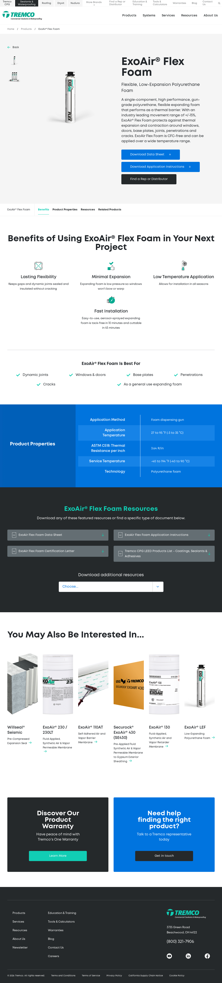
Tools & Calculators (160, 3)
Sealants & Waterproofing (26, 3)
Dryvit (60, 3)
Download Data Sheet (147, 154)
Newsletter (20, 948)
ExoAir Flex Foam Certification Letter (57, 551)
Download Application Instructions (157, 167)
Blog (194, 3)
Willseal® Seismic (22, 697)
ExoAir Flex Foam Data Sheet (57, 535)
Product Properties (64, 209)
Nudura (75, 3)
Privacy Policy (114, 976)
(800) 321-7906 (180, 942)
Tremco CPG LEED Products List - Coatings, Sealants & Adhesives (164, 554)
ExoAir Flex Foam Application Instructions (164, 535)
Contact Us (207, 3)
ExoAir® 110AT (93, 697)
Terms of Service (91, 976)
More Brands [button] (94, 2)
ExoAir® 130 (164, 699)
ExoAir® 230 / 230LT (58, 701)
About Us (211, 15)
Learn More (58, 856)
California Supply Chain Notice (145, 976)
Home (10, 29)
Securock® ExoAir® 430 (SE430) (129, 706)
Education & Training (140, 3)
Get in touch (164, 856)
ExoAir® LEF (199, 694)
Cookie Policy (176, 976)
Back (16, 47)
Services (18, 922)
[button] (219, 3)
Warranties (179, 3)
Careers (53, 956)
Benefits (43, 209)
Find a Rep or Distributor (117, 3)
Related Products (109, 209)
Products (129, 15)
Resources (189, 15)
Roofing (46, 3)
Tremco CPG (7, 3)
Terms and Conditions (63, 976)
